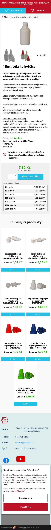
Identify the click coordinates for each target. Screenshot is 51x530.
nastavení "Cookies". (17, 491)
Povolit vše (25, 507)
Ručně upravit (25, 498)
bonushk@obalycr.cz (24, 443)
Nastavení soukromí (33, 527)
